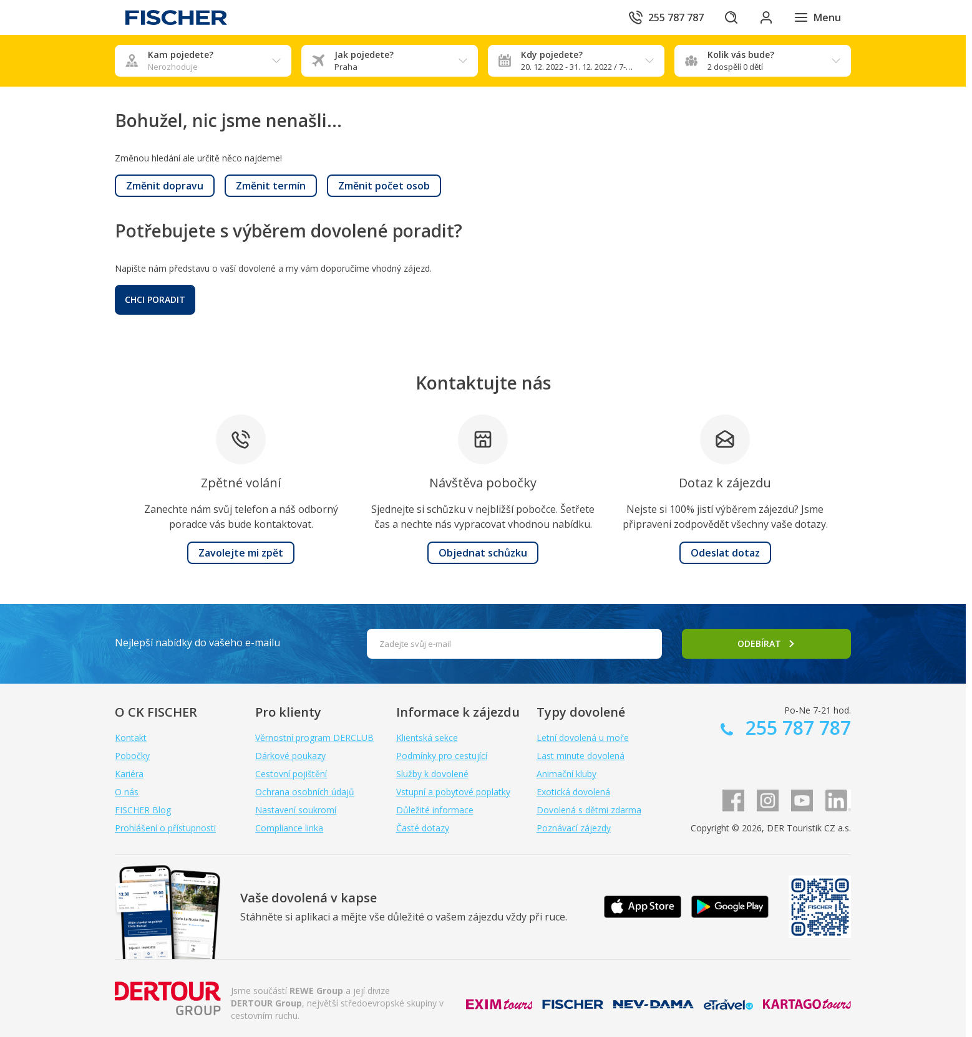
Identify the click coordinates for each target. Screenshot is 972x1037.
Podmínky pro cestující (441, 756)
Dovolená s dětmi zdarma (589, 810)
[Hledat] (731, 17)
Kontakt (131, 737)
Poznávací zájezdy (574, 828)
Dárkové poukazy (290, 756)
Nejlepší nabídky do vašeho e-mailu (197, 642)
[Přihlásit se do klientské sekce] (766, 17)
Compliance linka (289, 828)
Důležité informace (435, 810)
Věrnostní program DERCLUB (314, 737)
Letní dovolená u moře (583, 737)
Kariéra (129, 774)
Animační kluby (566, 774)
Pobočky (132, 756)
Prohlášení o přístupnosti (165, 828)
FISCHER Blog (143, 810)
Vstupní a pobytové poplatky (453, 792)
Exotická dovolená (573, 792)
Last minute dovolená (581, 756)
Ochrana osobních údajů (304, 792)
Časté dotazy (422, 828)
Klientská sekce (427, 737)
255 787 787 (796, 727)
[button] (165, 185)
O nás (127, 792)
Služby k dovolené (432, 774)
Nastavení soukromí (295, 810)
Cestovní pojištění (291, 774)
